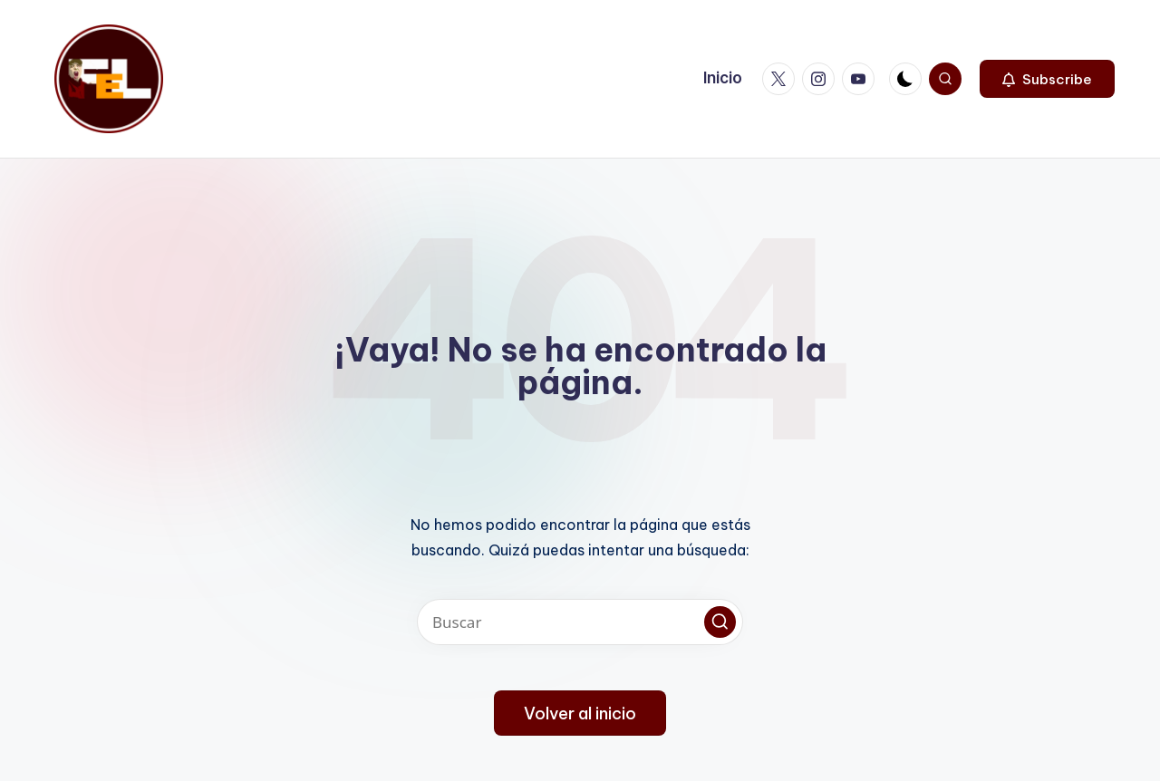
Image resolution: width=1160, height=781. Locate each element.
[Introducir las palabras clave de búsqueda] (580, 622)
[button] (1047, 79)
